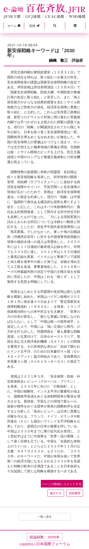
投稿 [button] (34, 26)
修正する (55, 493)
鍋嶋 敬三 (58, 60)
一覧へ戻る (44, 517)
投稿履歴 (74, 493)
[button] (14, 26)
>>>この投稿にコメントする (62, 484)
